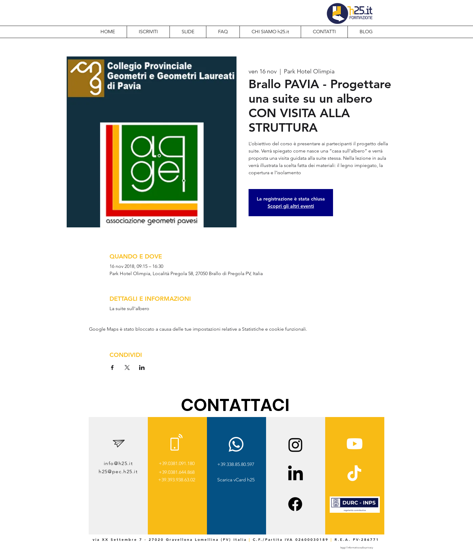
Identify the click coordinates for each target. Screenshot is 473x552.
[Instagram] (295, 444)
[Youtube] (354, 444)
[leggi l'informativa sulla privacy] (356, 547)
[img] (355, 511)
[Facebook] (295, 504)
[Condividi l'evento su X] (127, 367)
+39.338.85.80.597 (235, 464)
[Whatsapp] (236, 444)
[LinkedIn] (295, 474)
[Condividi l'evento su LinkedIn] (142, 367)
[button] (270, 32)
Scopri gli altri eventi (291, 206)
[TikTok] (354, 474)
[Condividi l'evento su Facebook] (112, 367)
